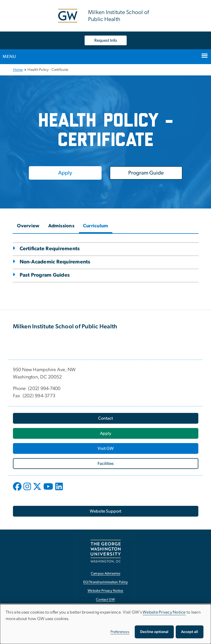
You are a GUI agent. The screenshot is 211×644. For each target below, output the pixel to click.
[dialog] (105, 624)
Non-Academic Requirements (55, 261)
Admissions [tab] (61, 226)
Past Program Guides (45, 275)
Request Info (105, 40)
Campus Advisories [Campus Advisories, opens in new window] (105, 573)
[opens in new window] (18, 490)
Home (18, 70)
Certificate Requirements (50, 248)
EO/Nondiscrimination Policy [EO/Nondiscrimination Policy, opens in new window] (105, 582)
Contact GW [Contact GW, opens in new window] (105, 599)
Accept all (189, 632)
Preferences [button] (119, 632)
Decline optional (154, 632)
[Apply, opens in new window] (65, 173)
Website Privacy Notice (164, 612)
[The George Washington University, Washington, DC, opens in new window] (106, 551)
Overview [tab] (28, 226)
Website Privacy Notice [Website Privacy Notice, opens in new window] (105, 591)
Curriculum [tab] (95, 226)
